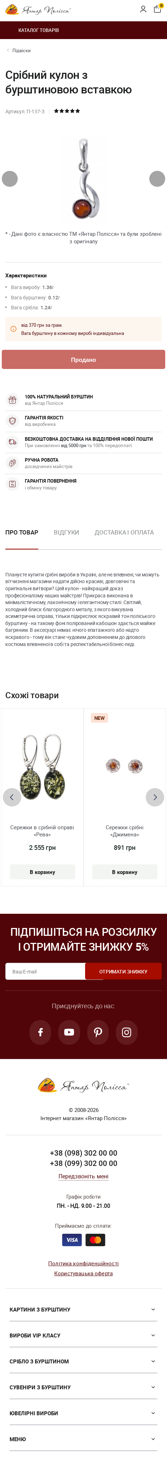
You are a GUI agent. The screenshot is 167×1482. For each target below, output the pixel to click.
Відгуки (66, 533)
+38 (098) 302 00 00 (83, 1154)
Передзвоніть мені (84, 1178)
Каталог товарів (32, 30)
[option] (66, 538)
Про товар (21, 533)
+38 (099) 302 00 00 (83, 1165)
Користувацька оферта (83, 1275)
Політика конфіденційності (83, 1264)
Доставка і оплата (124, 533)
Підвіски (21, 50)
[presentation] (10, 179)
